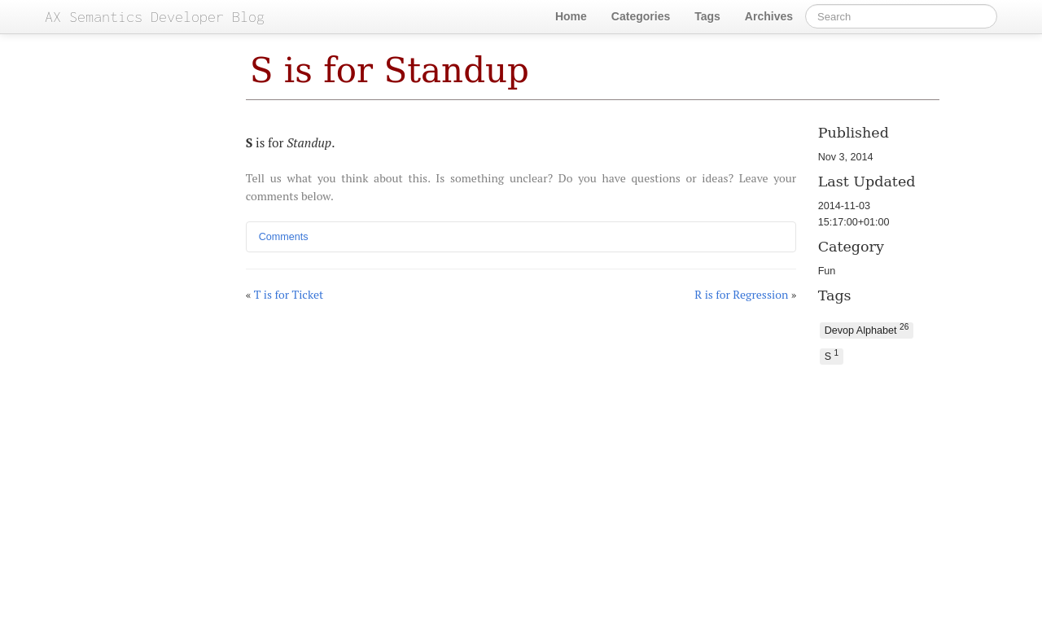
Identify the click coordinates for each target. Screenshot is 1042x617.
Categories (640, 16)
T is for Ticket (289, 294)
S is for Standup (389, 70)
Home (571, 16)
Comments (284, 237)
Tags (707, 16)
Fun (827, 271)
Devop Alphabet (867, 329)
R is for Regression (741, 294)
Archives (769, 16)
